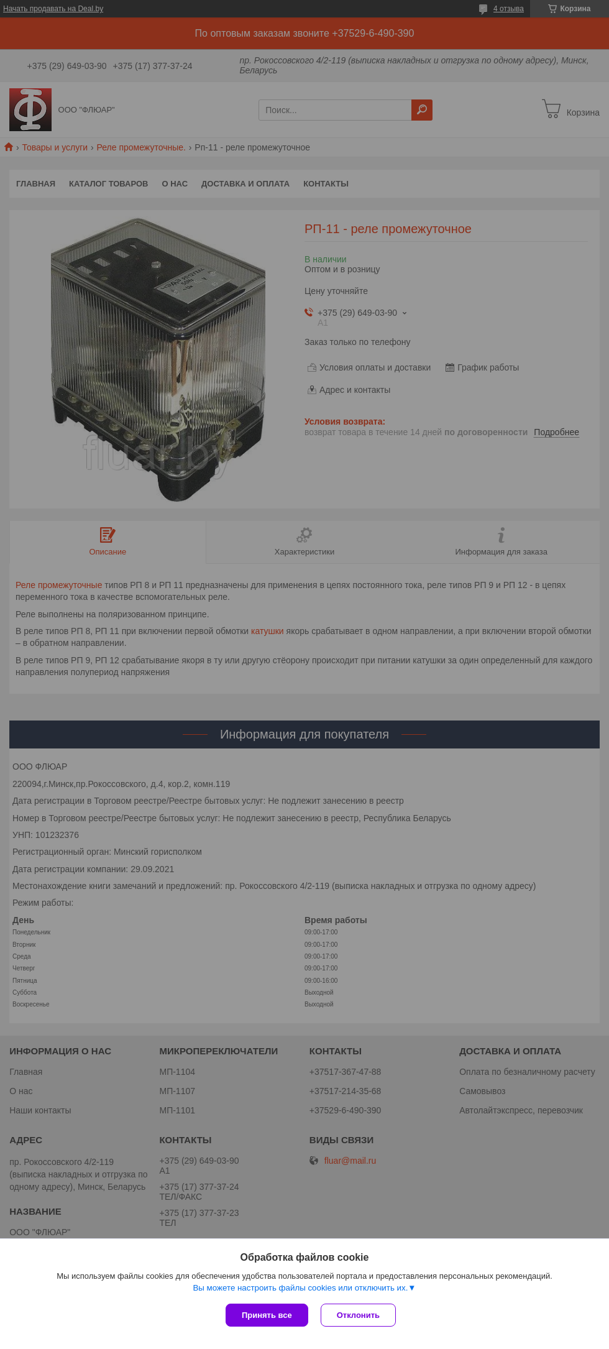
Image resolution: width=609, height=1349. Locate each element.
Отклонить (358, 1315)
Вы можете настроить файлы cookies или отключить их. (300, 1287)
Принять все (267, 1315)
